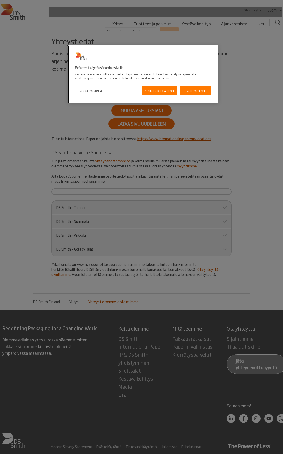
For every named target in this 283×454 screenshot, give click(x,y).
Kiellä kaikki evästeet (159, 91)
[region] (143, 74)
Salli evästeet (195, 91)
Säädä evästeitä (90, 91)
